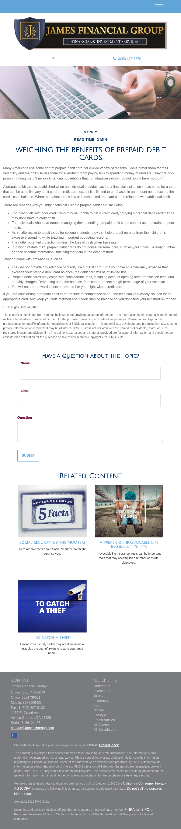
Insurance (101, 700)
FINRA (130, 809)
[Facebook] (53, 59)
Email (25, 390)
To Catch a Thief (52, 637)
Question (24, 417)
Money (99, 710)
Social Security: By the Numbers (52, 542)
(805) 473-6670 (127, 59)
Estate (98, 695)
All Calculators (104, 729)
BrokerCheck (109, 745)
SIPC (145, 809)
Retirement (102, 686)
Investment (102, 691)
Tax (96, 705)
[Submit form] (28, 456)
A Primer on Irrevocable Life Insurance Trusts (129, 544)
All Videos (101, 725)
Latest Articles (104, 720)
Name (25, 363)
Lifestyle (100, 715)
